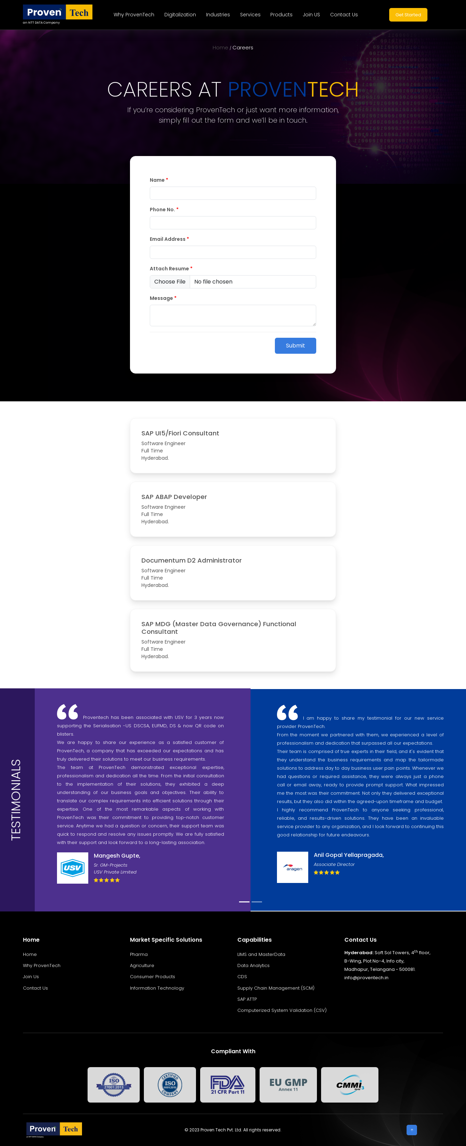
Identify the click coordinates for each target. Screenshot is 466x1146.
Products (281, 14)
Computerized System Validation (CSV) (282, 1010)
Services (250, 14)
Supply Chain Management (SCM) (275, 988)
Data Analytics (253, 965)
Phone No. (164, 209)
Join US (311, 14)
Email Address (169, 239)
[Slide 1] (244, 902)
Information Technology (157, 988)
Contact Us (344, 14)
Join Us (31, 976)
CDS (242, 976)
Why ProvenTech (134, 14)
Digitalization (180, 14)
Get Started (408, 14)
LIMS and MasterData (261, 954)
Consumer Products (152, 976)
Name (159, 180)
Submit (295, 346)
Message (163, 298)
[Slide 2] (257, 902)
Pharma (139, 954)
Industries (218, 14)
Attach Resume (171, 268)
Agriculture (142, 965)
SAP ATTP (247, 999)
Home (220, 47)
